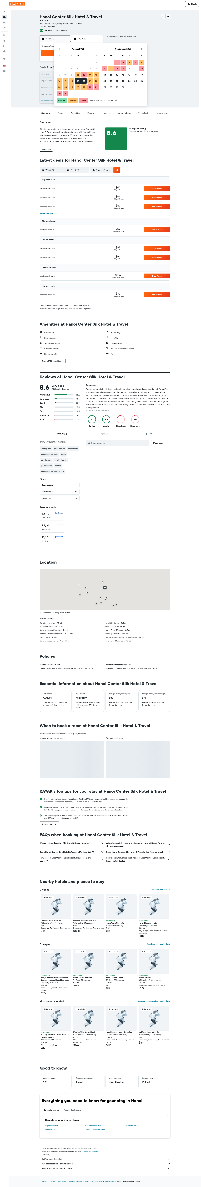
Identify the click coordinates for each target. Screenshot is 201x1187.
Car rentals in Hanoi (93, 1125)
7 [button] (90, 68)
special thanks (46, 465)
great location (59, 449)
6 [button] (84, 68)
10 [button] (65, 75)
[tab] (61, 433)
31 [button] (66, 93)
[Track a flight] (4, 46)
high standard (46, 460)
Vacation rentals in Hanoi (95, 1129)
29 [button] (96, 87)
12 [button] (78, 75)
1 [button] (96, 62)
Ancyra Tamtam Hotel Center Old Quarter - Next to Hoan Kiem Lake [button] (55, 978)
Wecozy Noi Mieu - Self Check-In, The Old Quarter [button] (55, 1036)
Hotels (53, 1181)
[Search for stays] (4, 17)
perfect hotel (73, 449)
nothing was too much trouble (52, 471)
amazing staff (46, 449)
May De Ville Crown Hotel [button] (84, 1032)
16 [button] (59, 81)
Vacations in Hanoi (132, 1125)
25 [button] (72, 87)
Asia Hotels (62, 1181)
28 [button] (90, 87)
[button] (4, 4)
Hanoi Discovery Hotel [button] (148, 923)
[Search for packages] (4, 27)
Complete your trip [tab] (51, 1110)
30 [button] (59, 93)
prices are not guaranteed (90, 1152)
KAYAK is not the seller (106, 1159)
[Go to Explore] (4, 40)
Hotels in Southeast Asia (93, 1181)
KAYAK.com (43, 1181)
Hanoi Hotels (109, 1181)
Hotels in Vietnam (75, 1181)
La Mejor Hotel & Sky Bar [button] (51, 920)
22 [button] (96, 81)
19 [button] (78, 81)
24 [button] (65, 87)
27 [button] (84, 87)
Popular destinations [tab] (72, 1110)
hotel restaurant (60, 460)
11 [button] (71, 75)
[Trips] (4, 58)
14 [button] (90, 75)
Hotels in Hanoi (51, 1129)
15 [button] (96, 75)
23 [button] (59, 87)
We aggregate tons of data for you (106, 1163)
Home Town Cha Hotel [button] (115, 923)
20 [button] (84, 81)
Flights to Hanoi (51, 1125)
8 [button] (96, 68)
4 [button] (71, 68)
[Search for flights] (4, 11)
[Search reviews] (119, 443)
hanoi (63, 454)
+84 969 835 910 (47, 26)
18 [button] (72, 81)
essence (58, 465)
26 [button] (78, 87)
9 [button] (59, 75)
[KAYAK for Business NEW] (4, 51)
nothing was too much (49, 454)
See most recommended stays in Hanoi (154, 1001)
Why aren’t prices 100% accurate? (106, 1168)
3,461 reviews (61, 30)
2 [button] (59, 68)
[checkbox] (52, 515)
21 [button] (90, 81)
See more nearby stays (160, 889)
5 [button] (77, 68)
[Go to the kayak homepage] (17, 4)
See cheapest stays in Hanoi (158, 944)
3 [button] (65, 68)
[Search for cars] (4, 22)
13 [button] (84, 75)
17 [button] (65, 81)
